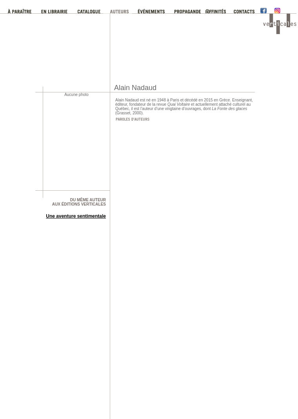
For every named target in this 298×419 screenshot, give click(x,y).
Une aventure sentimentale (76, 216)
